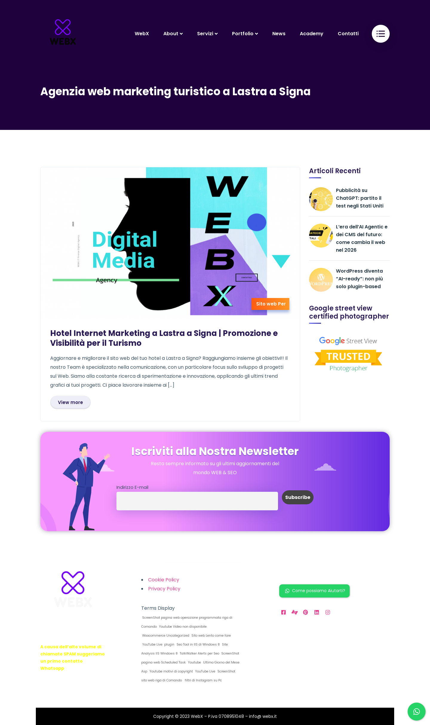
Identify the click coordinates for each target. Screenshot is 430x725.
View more (70, 402)
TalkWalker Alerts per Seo (199, 653)
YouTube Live (204, 671)
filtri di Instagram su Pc (202, 680)
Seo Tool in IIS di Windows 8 (198, 644)
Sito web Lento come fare (211, 635)
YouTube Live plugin (157, 644)
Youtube (194, 662)
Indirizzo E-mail (132, 487)
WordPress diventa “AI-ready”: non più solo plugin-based (359, 279)
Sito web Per (271, 304)
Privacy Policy (164, 588)
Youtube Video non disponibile (182, 626)
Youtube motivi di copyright (170, 671)
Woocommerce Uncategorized (165, 635)
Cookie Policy (163, 579)
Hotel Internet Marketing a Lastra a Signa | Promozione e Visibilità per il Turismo (164, 338)
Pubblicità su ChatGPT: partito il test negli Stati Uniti (359, 198)
